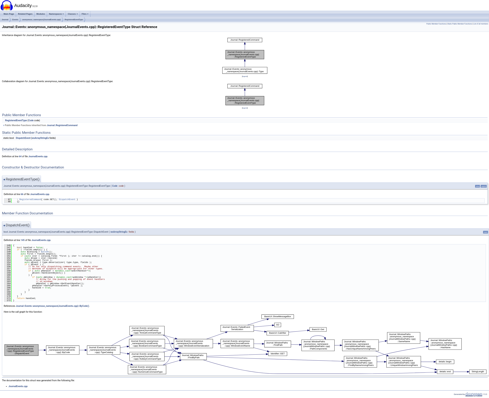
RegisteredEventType (74, 20)
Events (15, 20)
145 (23, 240)
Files (85, 14)
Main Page (9, 14)
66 (22, 194)
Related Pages (25, 14)
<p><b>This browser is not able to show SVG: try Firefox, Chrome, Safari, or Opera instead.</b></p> (245, 56)
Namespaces (56, 14)
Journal (5, 20)
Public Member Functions (436, 24)
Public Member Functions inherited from (40, 125)
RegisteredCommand (30, 199)
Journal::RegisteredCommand (62, 125)
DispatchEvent (23, 138)
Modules (40, 14)
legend (244, 76)
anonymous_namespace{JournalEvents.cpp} (41, 20)
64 (20, 156)
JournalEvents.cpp (37, 156)
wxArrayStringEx (40, 138)
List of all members (480, 24)
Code (31, 120)
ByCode (45, 251)
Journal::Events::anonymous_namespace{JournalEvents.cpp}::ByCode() (52, 306)
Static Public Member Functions (459, 24)
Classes (73, 14)
